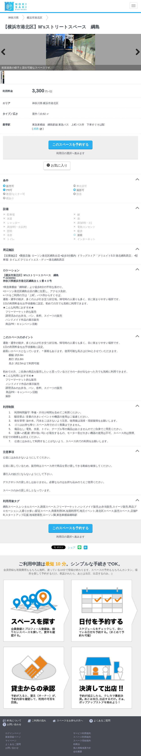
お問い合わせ (12, 748)
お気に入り (57, 165)
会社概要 (77, 751)
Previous (4, 52)
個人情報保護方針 (82, 748)
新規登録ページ (13, 737)
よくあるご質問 (13, 744)
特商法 (76, 744)
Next (136, 52)
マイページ (10, 740)
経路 (38, 128)
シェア (71, 547)
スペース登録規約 (82, 740)
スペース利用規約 (82, 737)
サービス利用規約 (82, 733)
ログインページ (13, 733)
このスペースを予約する (70, 144)
